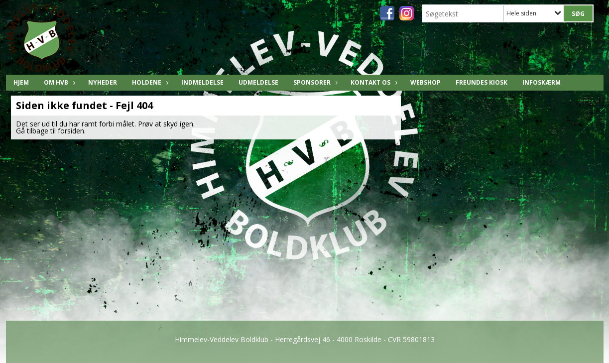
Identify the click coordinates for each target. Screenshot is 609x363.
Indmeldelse (202, 82)
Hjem (21, 82)
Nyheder (102, 82)
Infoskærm (541, 82)
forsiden (71, 130)
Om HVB (58, 82)
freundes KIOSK (481, 82)
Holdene (149, 82)
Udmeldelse (258, 82)
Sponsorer (314, 82)
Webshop (425, 82)
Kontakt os (373, 82)
